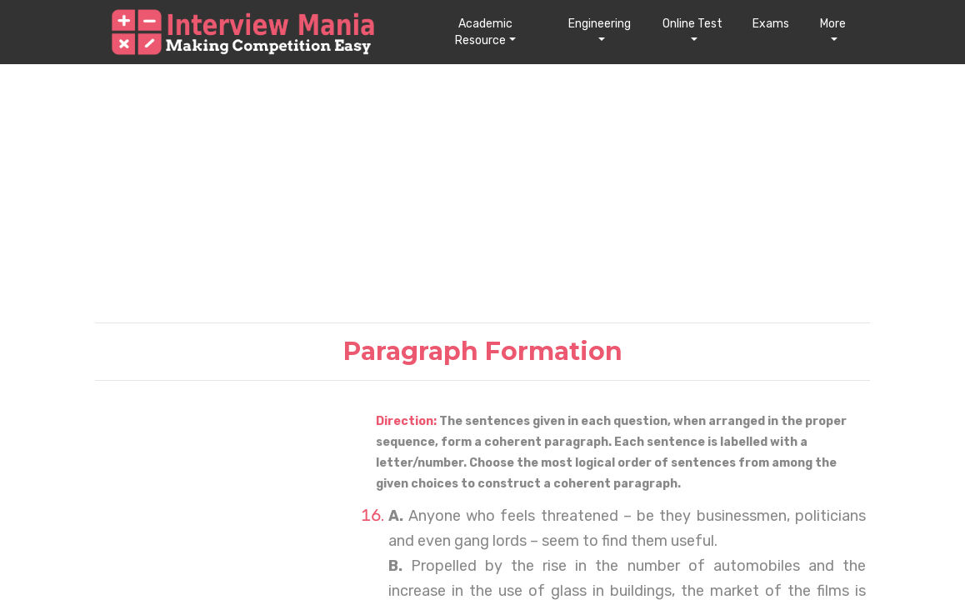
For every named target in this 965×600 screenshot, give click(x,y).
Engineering (599, 24)
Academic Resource (483, 32)
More (833, 24)
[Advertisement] (482, 192)
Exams (770, 24)
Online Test (692, 24)
